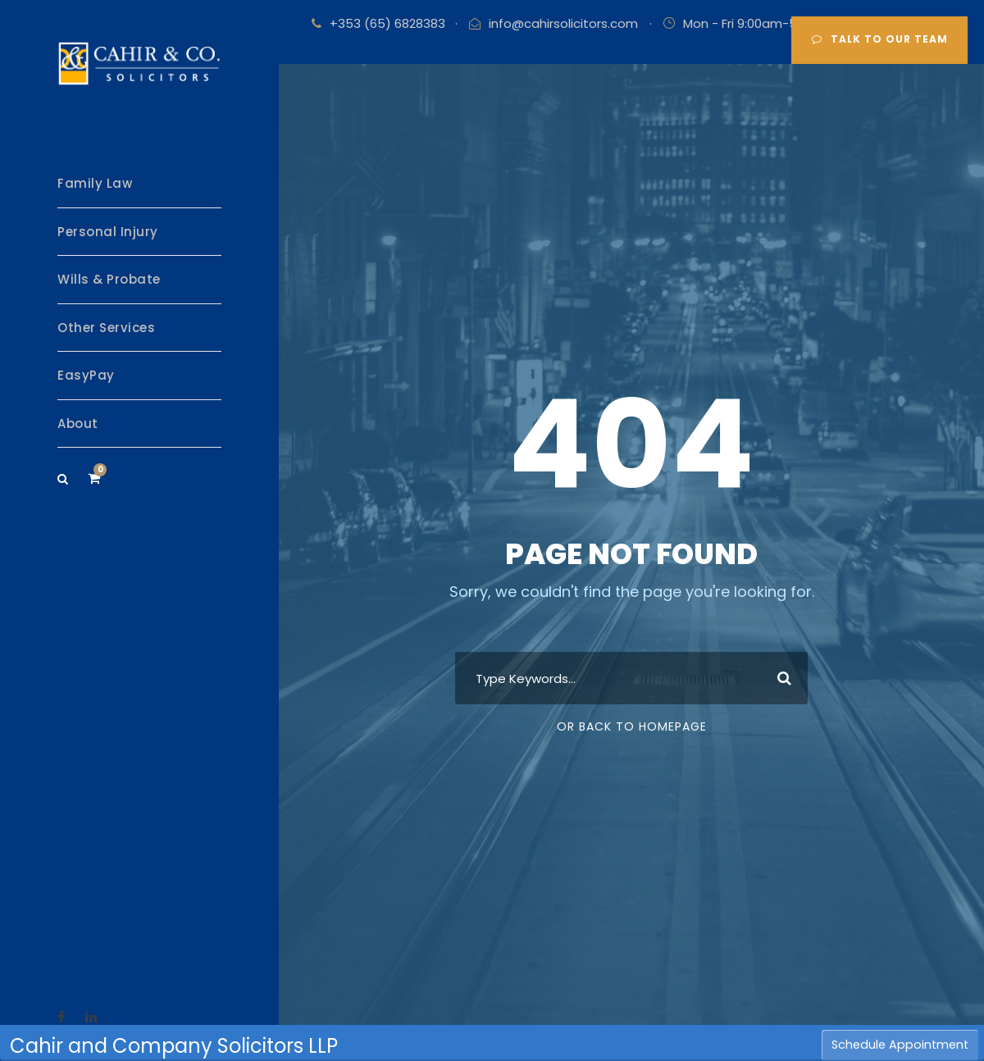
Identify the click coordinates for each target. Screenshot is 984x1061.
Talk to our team (880, 39)
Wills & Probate (109, 279)
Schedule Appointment (899, 1044)
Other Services (106, 327)
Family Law (94, 183)
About (77, 423)
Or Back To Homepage (632, 726)
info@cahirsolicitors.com (563, 23)
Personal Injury (107, 231)
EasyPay (86, 375)
